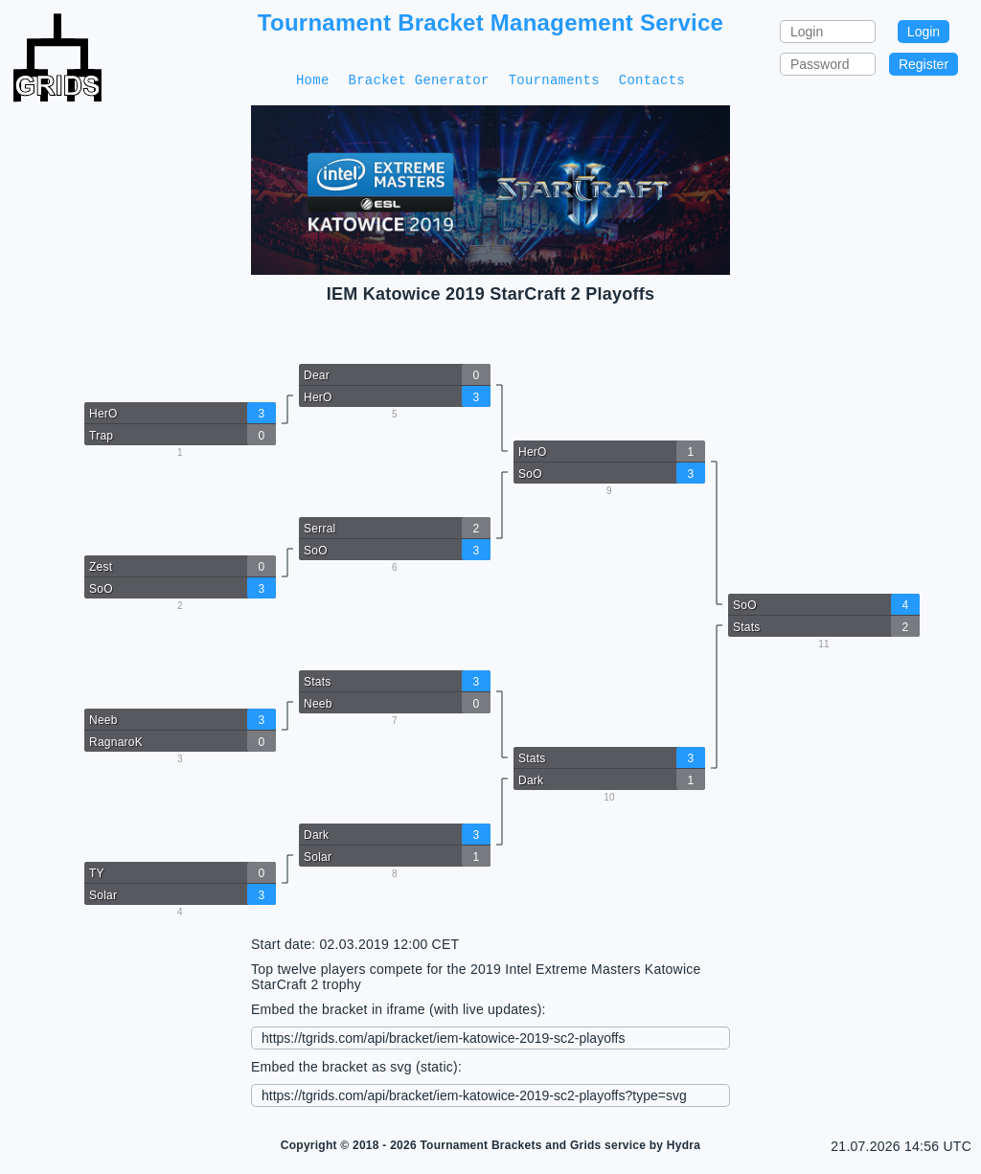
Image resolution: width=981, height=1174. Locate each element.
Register (923, 64)
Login (923, 31)
